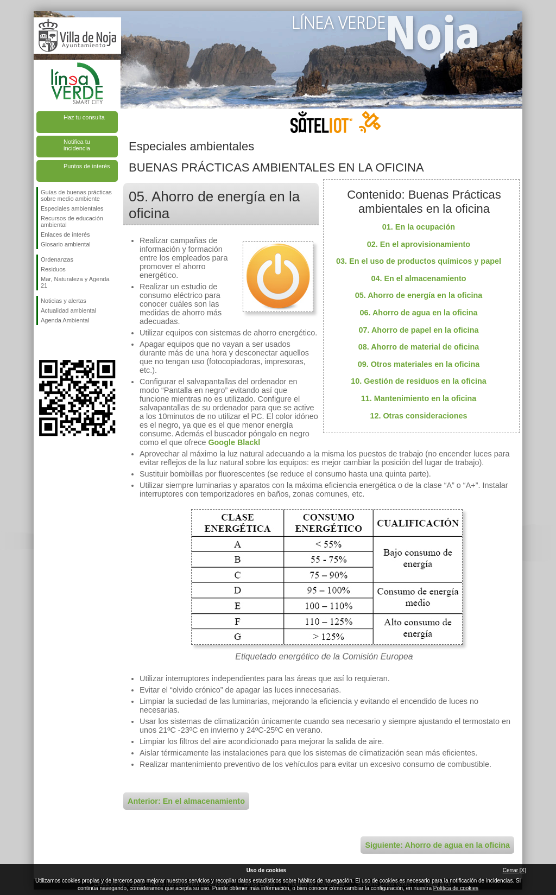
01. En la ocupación (418, 227)
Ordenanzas (57, 259)
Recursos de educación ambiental (72, 221)
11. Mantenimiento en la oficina (419, 398)
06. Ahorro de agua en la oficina (419, 312)
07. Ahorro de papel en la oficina (419, 330)
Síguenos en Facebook (42, 342)
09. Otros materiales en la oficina (419, 364)
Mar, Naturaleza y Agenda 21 (75, 282)
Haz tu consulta (84, 117)
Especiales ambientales (72, 208)
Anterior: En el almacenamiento (186, 801)
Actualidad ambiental (68, 310)
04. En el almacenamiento (418, 278)
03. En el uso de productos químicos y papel (418, 261)
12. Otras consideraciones (418, 415)
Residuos (53, 269)
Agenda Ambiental (65, 320)
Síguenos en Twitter (60, 342)
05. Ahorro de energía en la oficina (419, 295)
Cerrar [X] (514, 870)
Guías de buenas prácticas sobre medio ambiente (76, 195)
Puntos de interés (87, 166)
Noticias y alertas (63, 300)
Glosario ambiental (66, 244)
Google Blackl (234, 442)
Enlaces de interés (65, 234)
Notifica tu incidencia (77, 144)
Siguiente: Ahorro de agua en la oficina (437, 845)
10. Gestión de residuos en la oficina (418, 381)
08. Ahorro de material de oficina (418, 346)
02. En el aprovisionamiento (418, 244)
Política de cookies (455, 888)
